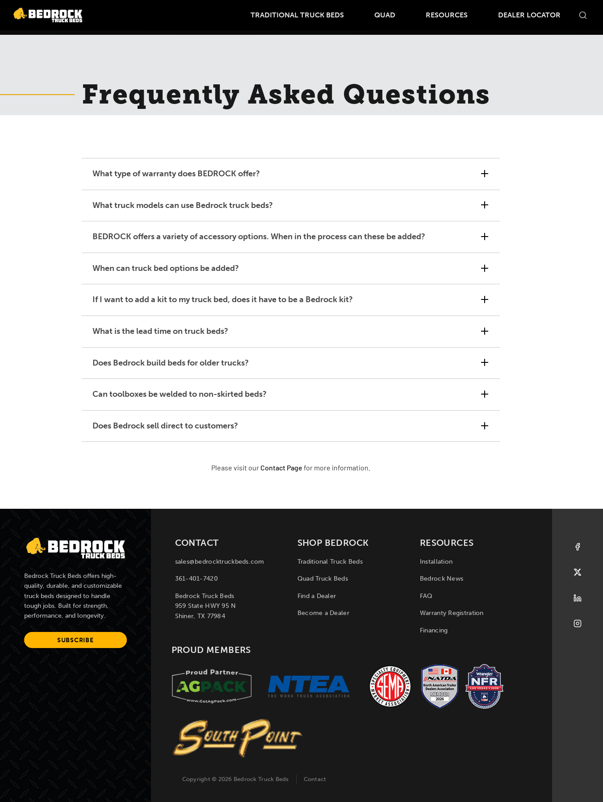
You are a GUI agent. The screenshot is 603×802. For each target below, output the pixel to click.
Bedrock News (441, 578)
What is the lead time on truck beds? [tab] (160, 331)
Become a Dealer (323, 613)
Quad (384, 15)
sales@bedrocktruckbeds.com (219, 561)
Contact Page (281, 468)
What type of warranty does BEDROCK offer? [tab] (176, 174)
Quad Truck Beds (322, 578)
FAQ (426, 596)
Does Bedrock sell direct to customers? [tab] (165, 426)
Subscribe (75, 640)
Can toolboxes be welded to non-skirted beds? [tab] (179, 394)
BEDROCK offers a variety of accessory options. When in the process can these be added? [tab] (258, 236)
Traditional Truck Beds (297, 15)
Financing (434, 630)
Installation (436, 561)
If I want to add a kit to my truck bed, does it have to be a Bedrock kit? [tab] (222, 299)
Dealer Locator (529, 15)
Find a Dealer (316, 596)
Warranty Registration (452, 613)
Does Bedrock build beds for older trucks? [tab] (170, 363)
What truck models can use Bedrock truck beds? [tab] (182, 205)
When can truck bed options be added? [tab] (165, 268)
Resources (447, 15)
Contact (315, 779)
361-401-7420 (196, 578)
